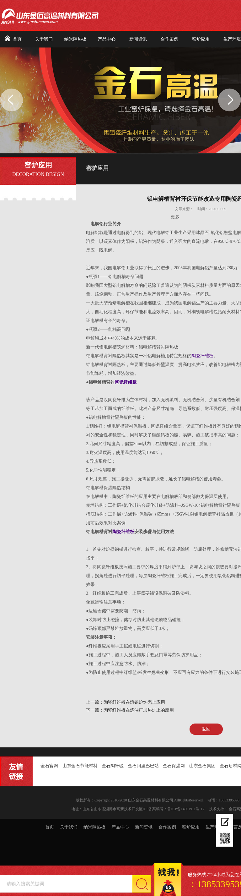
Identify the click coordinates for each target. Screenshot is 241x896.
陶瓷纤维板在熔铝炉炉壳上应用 (134, 702)
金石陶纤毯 (113, 765)
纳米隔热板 (75, 39)
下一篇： (95, 710)
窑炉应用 (201, 39)
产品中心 (106, 39)
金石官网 (49, 765)
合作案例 (169, 39)
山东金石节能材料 (80, 765)
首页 (17, 39)
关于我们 (44, 39)
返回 (206, 729)
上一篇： (95, 702)
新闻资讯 (138, 39)
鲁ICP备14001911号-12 (185, 809)
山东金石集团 (202, 765)
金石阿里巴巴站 (143, 765)
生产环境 (214, 827)
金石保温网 (174, 765)
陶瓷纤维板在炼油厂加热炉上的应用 (139, 710)
